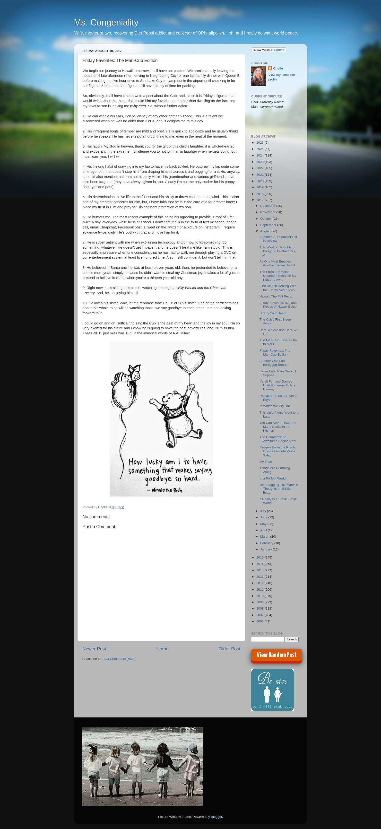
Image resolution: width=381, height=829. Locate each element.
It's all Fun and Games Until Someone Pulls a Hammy (277, 385)
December (268, 206)
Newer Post (94, 648)
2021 (260, 174)
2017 (260, 200)
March (265, 536)
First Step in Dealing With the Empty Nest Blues (278, 288)
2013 (260, 576)
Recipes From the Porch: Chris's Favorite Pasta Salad (278, 451)
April (264, 530)
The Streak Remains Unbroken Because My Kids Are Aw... (278, 275)
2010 (260, 596)
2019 (260, 187)
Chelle (278, 68)
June (264, 517)
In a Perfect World (273, 478)
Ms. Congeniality (106, 22)
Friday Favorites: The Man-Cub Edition (275, 352)
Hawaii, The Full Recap (276, 296)
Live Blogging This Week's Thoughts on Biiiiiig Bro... (279, 488)
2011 (260, 589)
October (266, 218)
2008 (260, 608)
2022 (260, 168)
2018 (260, 194)
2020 (260, 181)
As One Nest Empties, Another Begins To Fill (277, 263)
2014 (260, 570)
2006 (260, 621)
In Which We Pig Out (275, 406)
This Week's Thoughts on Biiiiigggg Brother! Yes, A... (278, 251)
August (265, 231)
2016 (260, 557)
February (267, 543)
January (266, 549)
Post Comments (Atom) (120, 659)
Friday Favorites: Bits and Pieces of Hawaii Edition (279, 304)
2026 (260, 142)
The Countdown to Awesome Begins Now (278, 439)
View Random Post (277, 655)
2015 (260, 564)
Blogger (216, 817)
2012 (260, 583)
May (263, 524)
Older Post (229, 648)
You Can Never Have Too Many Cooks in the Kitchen (278, 426)
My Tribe (266, 461)
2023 (260, 162)
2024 (260, 155)
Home (162, 648)
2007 (260, 615)
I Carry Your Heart (273, 313)
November (268, 212)
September (268, 225)
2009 (260, 602)
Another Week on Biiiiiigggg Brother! (275, 363)
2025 (260, 149)
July (263, 511)
